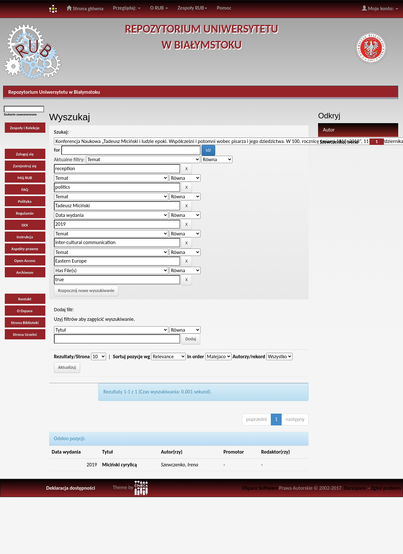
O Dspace (25, 310)
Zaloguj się (25, 154)
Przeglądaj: (127, 8)
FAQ (24, 189)
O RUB (159, 8)
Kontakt (24, 299)
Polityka (25, 201)
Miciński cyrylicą (119, 465)
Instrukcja (25, 236)
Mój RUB (25, 177)
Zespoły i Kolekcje (24, 127)
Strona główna (84, 8)
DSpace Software (260, 488)
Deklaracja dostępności (70, 488)
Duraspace (355, 488)
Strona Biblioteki (25, 322)
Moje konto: (380, 8)
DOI (25, 225)
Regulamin (25, 213)
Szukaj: (61, 132)
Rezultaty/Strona (72, 356)
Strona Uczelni (25, 334)
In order (195, 356)
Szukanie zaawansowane (20, 114)
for (57, 150)
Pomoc (224, 8)
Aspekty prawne (24, 248)
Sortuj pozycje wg (131, 356)
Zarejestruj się (25, 165)
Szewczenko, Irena (339, 142)
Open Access (24, 260)
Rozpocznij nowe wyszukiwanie (86, 290)
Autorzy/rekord (248, 356)
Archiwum (25, 272)
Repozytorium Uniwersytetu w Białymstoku (54, 92)
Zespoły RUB (192, 8)
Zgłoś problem (386, 488)
